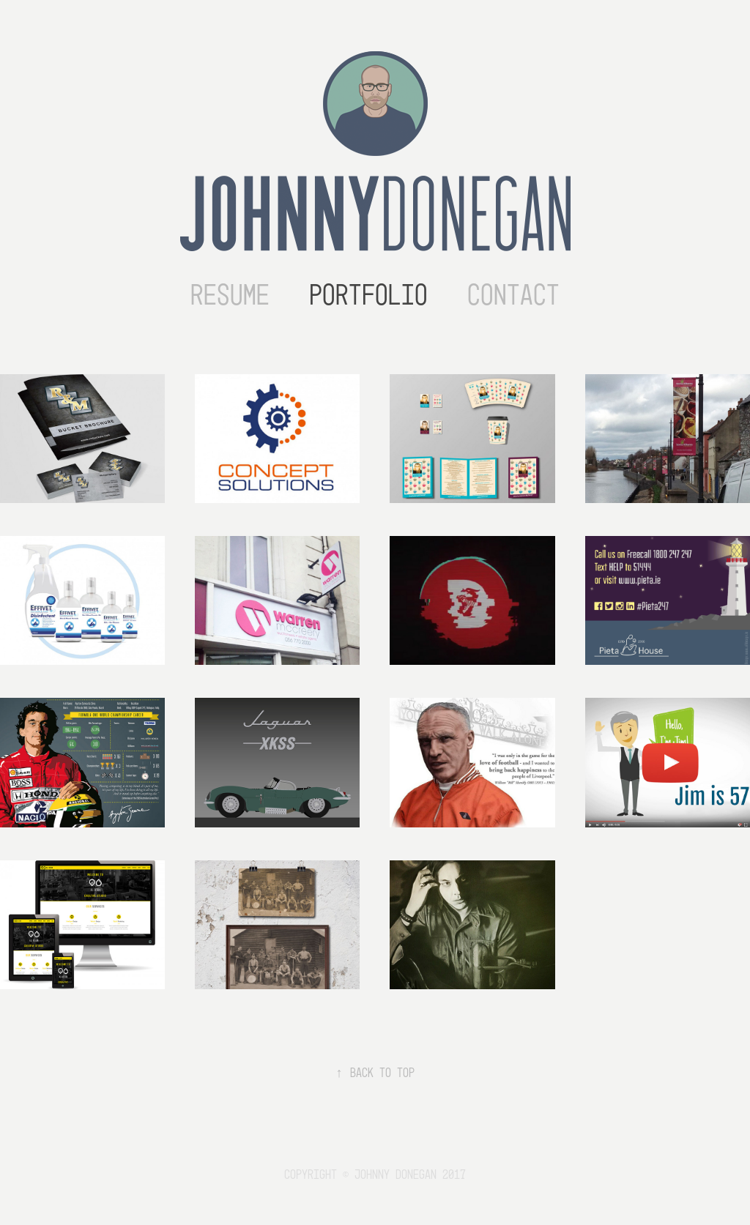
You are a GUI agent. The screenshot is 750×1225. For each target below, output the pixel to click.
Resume (230, 295)
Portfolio (368, 295)
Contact (513, 295)
